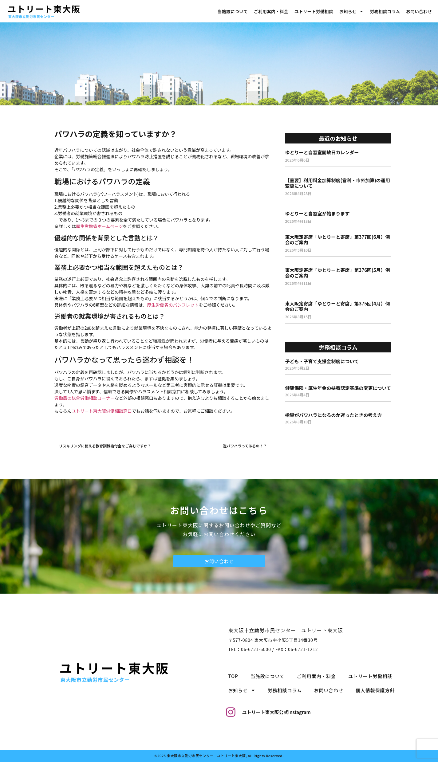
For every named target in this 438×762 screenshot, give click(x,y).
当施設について (233, 11)
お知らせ (351, 11)
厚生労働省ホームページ (99, 226)
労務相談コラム (385, 11)
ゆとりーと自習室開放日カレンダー (322, 152)
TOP (233, 676)
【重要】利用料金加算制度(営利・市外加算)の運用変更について (337, 183)
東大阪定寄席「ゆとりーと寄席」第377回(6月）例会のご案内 (337, 239)
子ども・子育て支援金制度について (322, 361)
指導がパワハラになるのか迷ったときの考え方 (333, 415)
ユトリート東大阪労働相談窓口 (102, 411)
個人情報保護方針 (375, 690)
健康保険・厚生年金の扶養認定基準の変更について (338, 388)
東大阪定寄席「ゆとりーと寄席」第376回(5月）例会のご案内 (337, 273)
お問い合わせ (419, 11)
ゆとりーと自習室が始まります (317, 213)
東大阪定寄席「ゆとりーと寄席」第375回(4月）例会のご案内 (337, 306)
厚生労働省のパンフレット (173, 305)
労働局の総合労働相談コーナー (84, 398)
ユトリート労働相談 (313, 11)
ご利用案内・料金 (271, 11)
